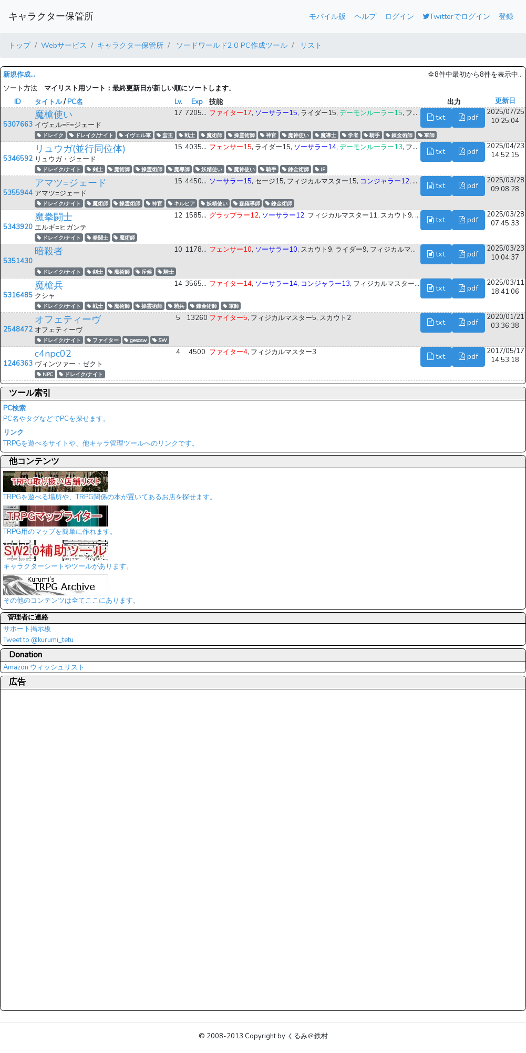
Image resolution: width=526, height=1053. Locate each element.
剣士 (95, 169)
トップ (19, 45)
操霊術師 (241, 135)
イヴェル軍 (135, 135)
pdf (468, 117)
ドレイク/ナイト (91, 135)
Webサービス (64, 45)
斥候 (144, 272)
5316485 (18, 295)
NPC (45, 374)
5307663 (18, 124)
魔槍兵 (49, 285)
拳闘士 (97, 237)
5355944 (18, 193)
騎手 (372, 135)
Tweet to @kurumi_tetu (38, 640)
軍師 (426, 135)
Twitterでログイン (456, 16)
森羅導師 (246, 203)
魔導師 (179, 169)
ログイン (399, 16)
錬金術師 (399, 135)
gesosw (135, 340)
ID (17, 102)
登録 (506, 16)
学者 (350, 135)
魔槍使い (54, 114)
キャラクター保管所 (51, 16)
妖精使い (208, 169)
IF (320, 169)
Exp (197, 102)
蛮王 (165, 135)
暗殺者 (49, 251)
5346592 (18, 158)
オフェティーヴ (68, 319)
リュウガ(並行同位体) (80, 148)
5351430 (18, 261)
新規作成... (19, 74)
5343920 (18, 227)
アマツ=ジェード (71, 183)
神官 (268, 135)
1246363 (18, 363)
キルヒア (181, 203)
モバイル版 (327, 16)
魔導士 (325, 135)
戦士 (187, 135)
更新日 (505, 101)
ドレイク (50, 135)
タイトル (48, 102)
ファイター (103, 340)
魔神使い (295, 135)
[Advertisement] (45, 849)
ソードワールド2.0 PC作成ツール (230, 45)
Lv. (178, 102)
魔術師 (211, 135)
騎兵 (176, 306)
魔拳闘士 (54, 217)
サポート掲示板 (27, 629)
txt (436, 117)
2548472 (18, 329)
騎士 (166, 272)
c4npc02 (53, 353)
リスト (310, 45)
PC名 (75, 102)
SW (159, 340)
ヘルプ (365, 16)
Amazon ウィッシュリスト (44, 667)
